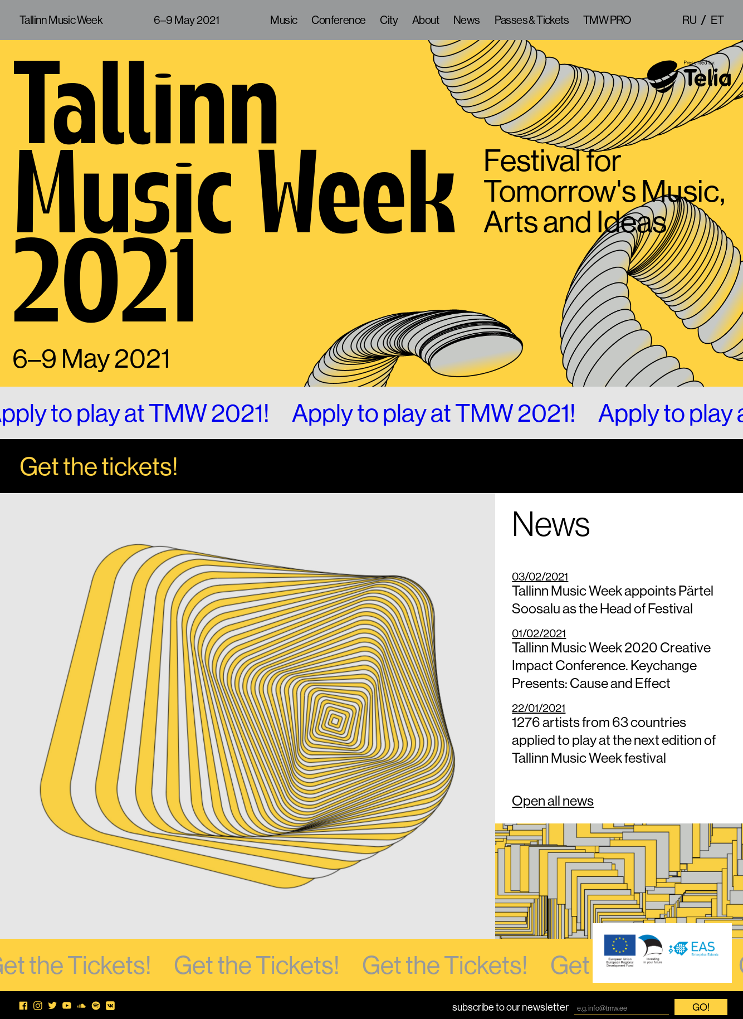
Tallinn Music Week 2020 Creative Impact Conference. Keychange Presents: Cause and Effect (619, 660)
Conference (338, 20)
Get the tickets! (98, 466)
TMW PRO (607, 20)
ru (689, 20)
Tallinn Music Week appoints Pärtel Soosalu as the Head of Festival (619, 594)
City (389, 20)
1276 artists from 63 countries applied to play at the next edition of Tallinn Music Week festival (619, 735)
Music (283, 20)
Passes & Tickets (532, 20)
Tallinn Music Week (60, 20)
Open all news (553, 800)
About (425, 20)
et (717, 20)
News (466, 20)
